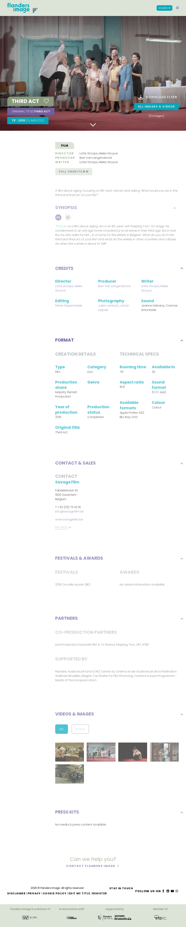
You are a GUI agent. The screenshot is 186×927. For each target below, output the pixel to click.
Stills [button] (80, 729)
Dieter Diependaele (68, 306)
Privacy (34, 893)
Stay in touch (121, 888)
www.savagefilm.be (69, 520)
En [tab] (58, 218)
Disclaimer (16, 893)
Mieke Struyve (108, 154)
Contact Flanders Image (91, 867)
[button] (177, 8)
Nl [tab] (68, 218)
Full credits (74, 172)
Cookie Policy (54, 893)
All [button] (61, 729)
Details (61, 528)
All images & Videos (156, 106)
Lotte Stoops (89, 154)
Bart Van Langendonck (96, 158)
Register (99, 893)
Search (164, 8)
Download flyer (158, 97)
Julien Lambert (108, 306)
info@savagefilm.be (69, 512)
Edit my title (79, 893)
